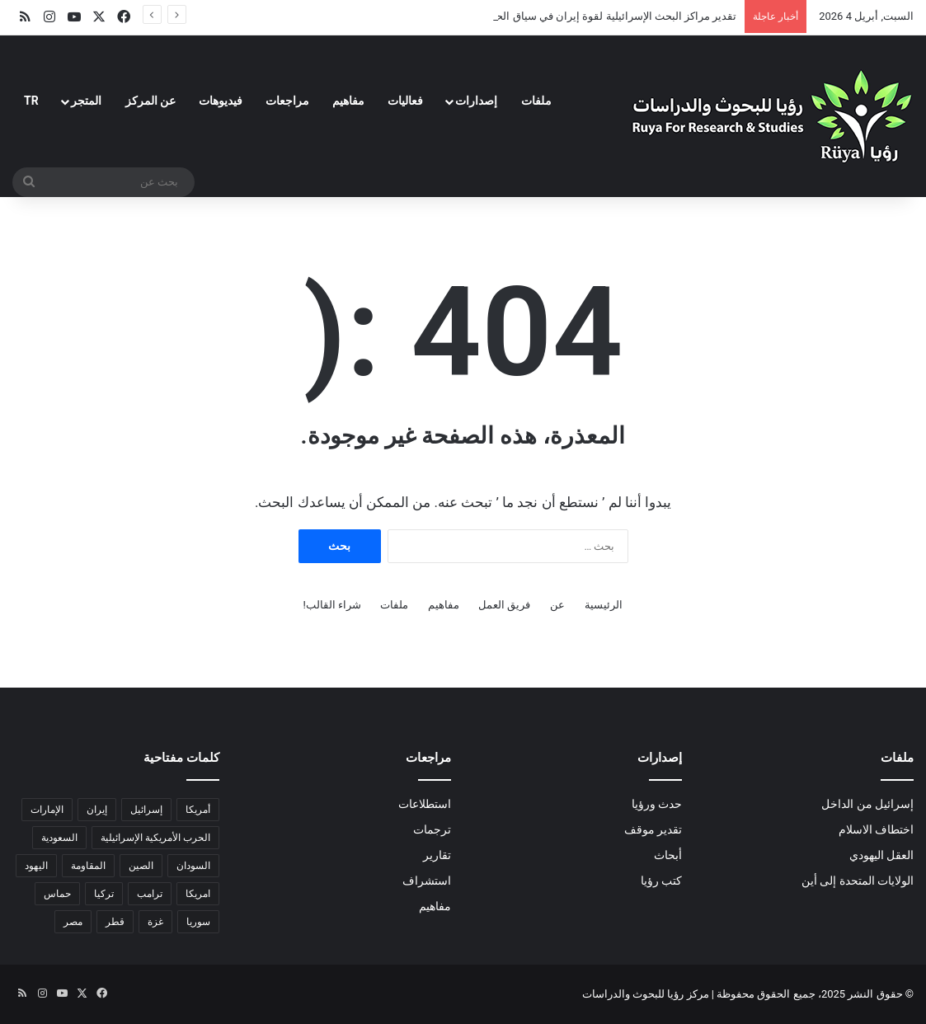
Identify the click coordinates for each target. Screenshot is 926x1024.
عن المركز (150, 100)
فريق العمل (504, 605)
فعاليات (405, 100)
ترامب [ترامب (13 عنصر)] (149, 894)
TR (31, 100)
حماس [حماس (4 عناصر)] (57, 894)
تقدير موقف (653, 829)
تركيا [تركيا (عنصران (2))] (104, 894)
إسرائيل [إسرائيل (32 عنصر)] (146, 809)
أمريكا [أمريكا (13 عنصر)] (198, 809)
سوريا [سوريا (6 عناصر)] (198, 922)
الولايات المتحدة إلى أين (857, 880)
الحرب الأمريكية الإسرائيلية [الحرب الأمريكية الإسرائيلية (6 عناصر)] (155, 837)
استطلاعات (424, 803)
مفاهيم (348, 100)
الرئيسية (604, 605)
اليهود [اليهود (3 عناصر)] (36, 865)
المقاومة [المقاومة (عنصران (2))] (88, 865)
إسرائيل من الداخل (867, 803)
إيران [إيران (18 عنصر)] (97, 809)
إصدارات (476, 100)
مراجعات (287, 100)
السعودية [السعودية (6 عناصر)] (59, 837)
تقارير (437, 855)
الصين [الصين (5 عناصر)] (141, 865)
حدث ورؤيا (657, 803)
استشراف (426, 880)
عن (557, 605)
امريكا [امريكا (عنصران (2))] (198, 894)
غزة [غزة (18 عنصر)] (155, 922)
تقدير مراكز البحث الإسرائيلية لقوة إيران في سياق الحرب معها (597, 16)
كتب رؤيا (661, 880)
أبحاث (668, 855)
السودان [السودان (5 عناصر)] (193, 865)
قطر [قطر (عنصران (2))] (115, 922)
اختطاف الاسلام (876, 829)
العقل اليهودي (881, 855)
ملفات (536, 100)
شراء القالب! (332, 605)
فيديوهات (220, 100)
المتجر (86, 100)
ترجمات (432, 829)
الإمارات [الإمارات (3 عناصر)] (47, 809)
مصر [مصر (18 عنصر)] (72, 922)
